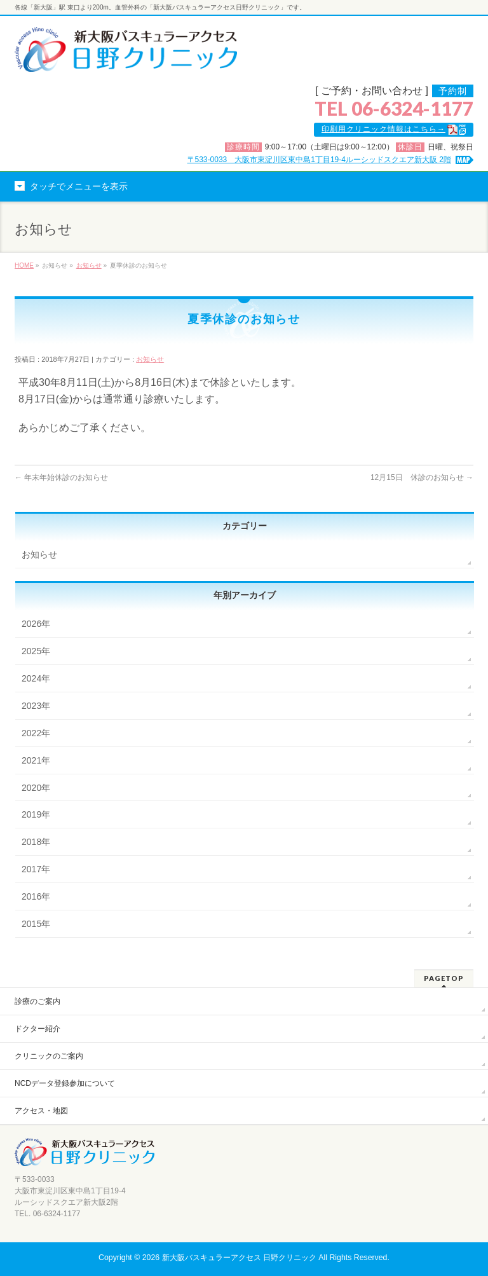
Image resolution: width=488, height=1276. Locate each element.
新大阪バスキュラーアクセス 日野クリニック (239, 1257)
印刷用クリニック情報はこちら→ (383, 129)
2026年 (36, 624)
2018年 (36, 842)
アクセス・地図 (41, 1110)
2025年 (36, 651)
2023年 (36, 706)
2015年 (36, 924)
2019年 (36, 814)
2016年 (36, 896)
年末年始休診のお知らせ (61, 477)
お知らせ (89, 265)
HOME (24, 265)
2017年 (36, 869)
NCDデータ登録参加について (65, 1083)
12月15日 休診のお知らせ (421, 477)
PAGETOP (444, 978)
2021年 (36, 760)
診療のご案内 (37, 1001)
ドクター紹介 (37, 1028)
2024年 (36, 678)
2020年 (36, 788)
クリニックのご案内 (49, 1056)
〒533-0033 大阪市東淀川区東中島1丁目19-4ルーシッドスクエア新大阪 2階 (319, 159)
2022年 (36, 733)
